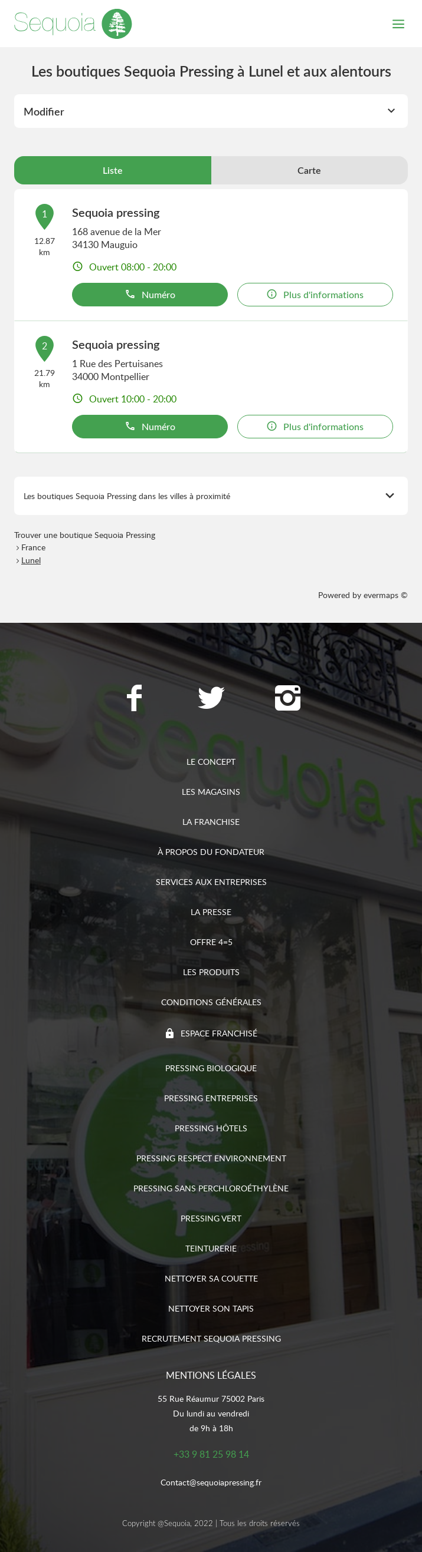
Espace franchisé (219, 1033)
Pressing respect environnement (211, 1158)
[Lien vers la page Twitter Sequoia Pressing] (211, 699)
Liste (113, 170)
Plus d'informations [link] (315, 294)
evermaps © (386, 594)
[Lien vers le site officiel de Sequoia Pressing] (73, 23)
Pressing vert (211, 1218)
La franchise (211, 821)
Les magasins (211, 791)
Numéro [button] (150, 294)
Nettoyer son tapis (211, 1308)
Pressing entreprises (211, 1098)
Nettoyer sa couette (211, 1278)
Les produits (211, 972)
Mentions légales (211, 1375)
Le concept (211, 761)
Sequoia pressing (115, 212)
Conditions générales (211, 1002)
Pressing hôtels (211, 1128)
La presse (211, 911)
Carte (309, 170)
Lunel (31, 560)
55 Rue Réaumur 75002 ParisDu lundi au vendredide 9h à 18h (211, 1413)
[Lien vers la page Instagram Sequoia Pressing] (288, 699)
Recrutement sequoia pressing (211, 1338)
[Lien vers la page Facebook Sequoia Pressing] (134, 699)
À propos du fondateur (211, 851)
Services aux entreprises (211, 881)
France (33, 547)
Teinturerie (211, 1248)
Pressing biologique (211, 1068)
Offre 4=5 (211, 941)
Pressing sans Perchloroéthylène (211, 1188)
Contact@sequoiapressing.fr (211, 1482)
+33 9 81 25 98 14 (211, 1454)
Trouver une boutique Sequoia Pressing (84, 534)
